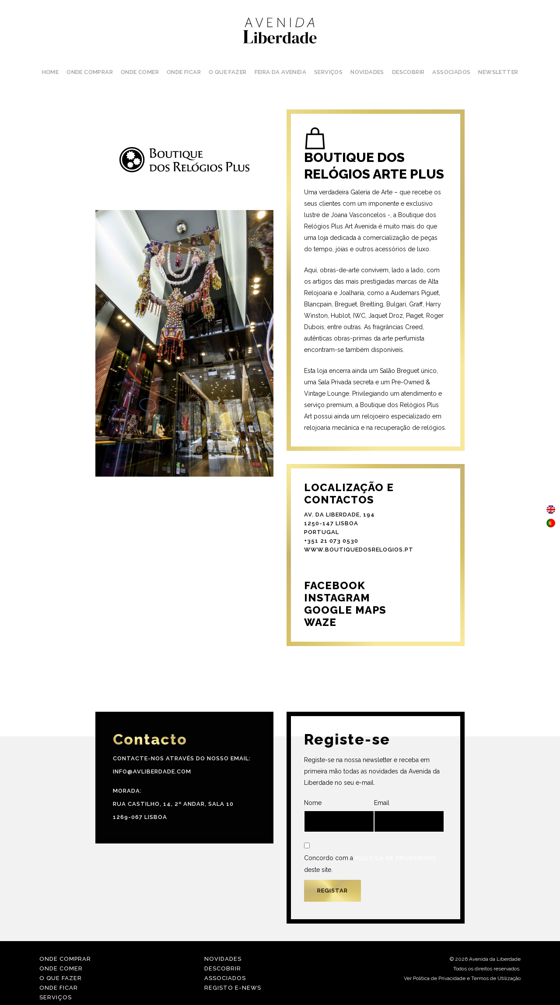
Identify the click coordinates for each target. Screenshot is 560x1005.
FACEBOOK (334, 585)
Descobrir (222, 968)
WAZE (320, 622)
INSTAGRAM (337, 597)
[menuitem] (551, 510)
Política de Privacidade (395, 858)
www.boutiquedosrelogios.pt (358, 549)
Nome (339, 815)
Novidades (223, 959)
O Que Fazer (60, 978)
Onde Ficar (58, 987)
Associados (225, 978)
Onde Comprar (65, 959)
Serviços (55, 997)
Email (409, 815)
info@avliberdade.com (152, 771)
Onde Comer (61, 968)
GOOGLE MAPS (345, 610)
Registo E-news (232, 987)
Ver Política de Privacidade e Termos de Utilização (462, 978)
